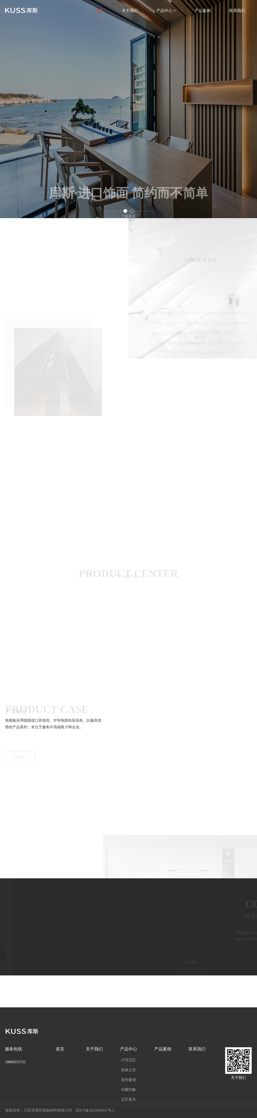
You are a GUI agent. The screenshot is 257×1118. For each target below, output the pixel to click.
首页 (99, 10)
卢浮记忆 (128, 1060)
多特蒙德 (128, 1080)
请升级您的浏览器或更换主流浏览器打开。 (128, 458)
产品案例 (203, 10)
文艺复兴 (128, 1099)
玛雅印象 (128, 1089)
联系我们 (237, 10)
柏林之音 (128, 1070)
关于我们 (130, 10)
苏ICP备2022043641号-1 (95, 1110)
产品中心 (166, 10)
